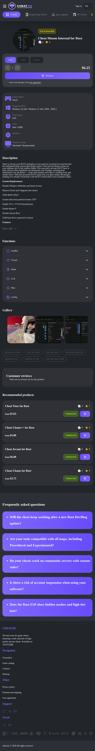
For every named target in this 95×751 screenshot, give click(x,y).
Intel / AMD (17, 127)
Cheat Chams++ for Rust (19, 427)
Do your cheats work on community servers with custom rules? (47, 564)
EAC (14, 118)
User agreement (9, 698)
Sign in (79, 6)
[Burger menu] (5, 6)
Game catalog (8, 663)
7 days (23, 60)
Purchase (48, 75)
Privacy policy (8, 687)
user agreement (35, 82)
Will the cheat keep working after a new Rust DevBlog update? (46, 520)
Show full (9, 228)
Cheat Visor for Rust (17, 406)
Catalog (11, 14)
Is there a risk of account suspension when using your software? (45, 585)
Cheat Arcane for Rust (18, 449)
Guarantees (7, 658)
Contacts (6, 669)
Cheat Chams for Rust (18, 470)
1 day (10, 60)
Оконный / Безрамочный (23, 145)
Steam (15, 100)
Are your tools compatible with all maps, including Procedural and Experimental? (43, 542)
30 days (36, 60)
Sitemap (5, 674)
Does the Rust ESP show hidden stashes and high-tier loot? (45, 607)
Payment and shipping (11, 692)
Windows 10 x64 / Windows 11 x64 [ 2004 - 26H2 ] (34, 109)
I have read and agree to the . (25, 82)
